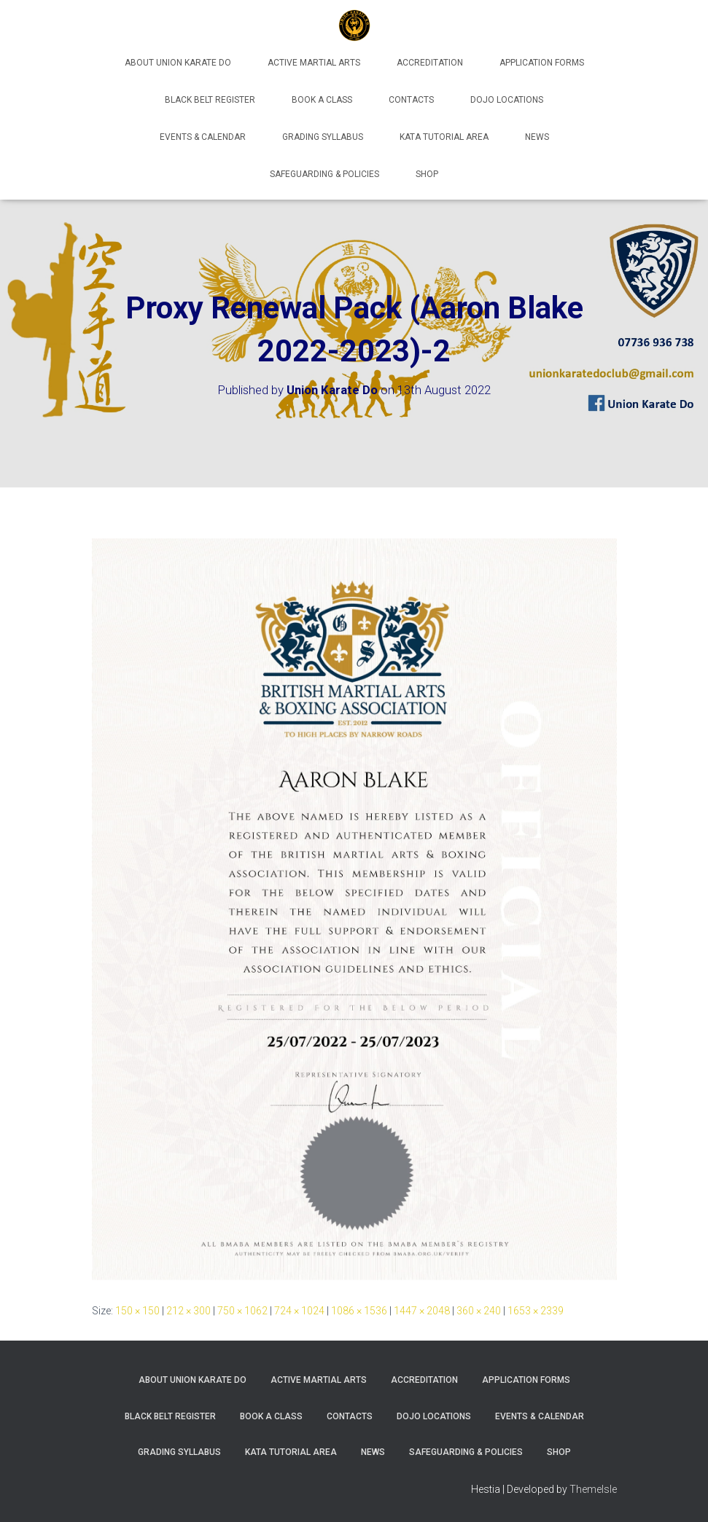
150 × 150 (137, 1311)
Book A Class (322, 100)
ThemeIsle (593, 1489)
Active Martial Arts (314, 63)
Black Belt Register (210, 100)
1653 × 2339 (535, 1311)
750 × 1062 (242, 1311)
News (537, 137)
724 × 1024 (299, 1311)
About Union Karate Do (178, 63)
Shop (427, 174)
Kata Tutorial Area (444, 137)
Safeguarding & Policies (324, 174)
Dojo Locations (506, 100)
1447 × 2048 (422, 1311)
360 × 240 (478, 1311)
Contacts (411, 100)
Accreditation (430, 63)
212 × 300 (188, 1311)
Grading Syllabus (322, 137)
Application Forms (541, 63)
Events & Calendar (203, 137)
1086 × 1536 (359, 1311)
